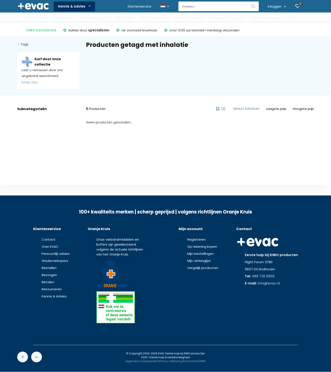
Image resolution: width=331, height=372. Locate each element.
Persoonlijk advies (56, 253)
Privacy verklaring (170, 361)
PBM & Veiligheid (189, 18)
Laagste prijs (276, 108)
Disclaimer (191, 361)
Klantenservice (139, 6)
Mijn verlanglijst (199, 260)
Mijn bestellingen (200, 253)
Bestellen (49, 268)
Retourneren (52, 289)
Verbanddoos (64, 18)
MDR (203, 361)
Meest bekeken (246, 108)
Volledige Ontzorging (226, 18)
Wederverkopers (55, 260)
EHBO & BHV (124, 18)
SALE (291, 18)
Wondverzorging (95, 18)
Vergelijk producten (202, 268)
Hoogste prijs (303, 108)
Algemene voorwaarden (141, 361)
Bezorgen (49, 275)
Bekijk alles (29, 82)
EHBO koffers (37, 18)
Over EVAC (50, 246)
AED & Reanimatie (154, 18)
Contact (48, 239)
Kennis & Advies (74, 6)
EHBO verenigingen (266, 18)
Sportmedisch (312, 18)
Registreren (196, 239)
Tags (24, 44)
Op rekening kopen (202, 246)
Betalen (48, 282)
